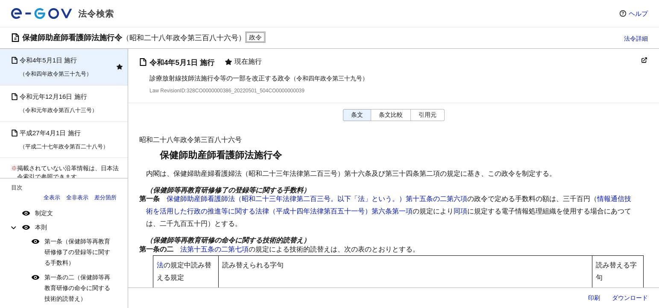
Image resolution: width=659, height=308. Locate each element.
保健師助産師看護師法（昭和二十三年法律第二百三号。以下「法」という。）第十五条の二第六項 (317, 198)
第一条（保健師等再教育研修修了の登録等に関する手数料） (77, 252)
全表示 (52, 197)
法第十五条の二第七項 (214, 249)
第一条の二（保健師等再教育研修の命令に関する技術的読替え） (77, 288)
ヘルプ (638, 13)
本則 (41, 227)
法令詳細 (636, 38)
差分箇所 (105, 197)
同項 (460, 211)
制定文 (44, 213)
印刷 (594, 297)
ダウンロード (630, 297)
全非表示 (77, 197)
